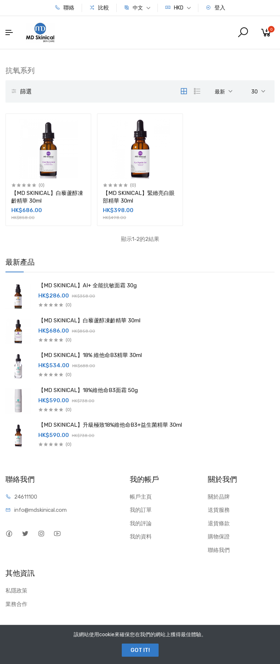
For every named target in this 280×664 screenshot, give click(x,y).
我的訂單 (141, 510)
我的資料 (141, 536)
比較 (99, 7)
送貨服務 (219, 510)
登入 (215, 7)
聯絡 (64, 7)
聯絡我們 (219, 550)
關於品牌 (219, 497)
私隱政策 (16, 590)
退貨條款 (219, 523)
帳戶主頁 (141, 497)
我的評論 (141, 523)
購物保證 (219, 536)
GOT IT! (140, 650)
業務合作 (16, 604)
